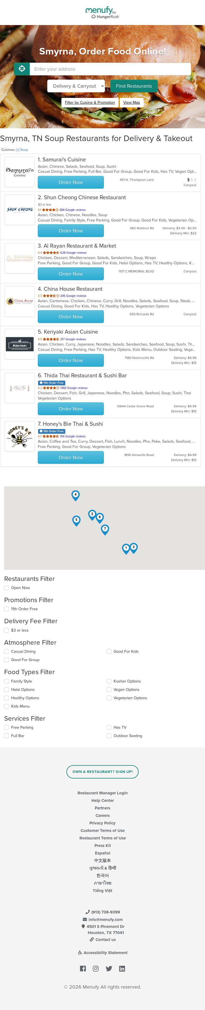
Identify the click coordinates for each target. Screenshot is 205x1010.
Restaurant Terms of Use (102, 838)
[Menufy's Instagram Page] (96, 969)
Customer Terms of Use (103, 830)
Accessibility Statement (103, 952)
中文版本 (102, 860)
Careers (103, 815)
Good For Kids (126, 651)
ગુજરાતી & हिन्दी (102, 868)
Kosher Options (127, 681)
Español (102, 853)
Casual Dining (23, 651)
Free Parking (22, 727)
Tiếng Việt (102, 890)
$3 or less (20, 630)
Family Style (21, 681)
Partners (102, 808)
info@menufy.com (102, 919)
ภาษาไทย (102, 883)
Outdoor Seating (128, 735)
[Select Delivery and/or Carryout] (76, 86)
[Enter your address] (110, 69)
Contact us (102, 939)
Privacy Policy (102, 823)
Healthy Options (25, 698)
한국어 (102, 875)
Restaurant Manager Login (103, 792)
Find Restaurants (134, 86)
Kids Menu (20, 706)
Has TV (120, 727)
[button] (126, 549)
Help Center (102, 800)
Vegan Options (126, 689)
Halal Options (23, 689)
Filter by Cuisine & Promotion (90, 102)
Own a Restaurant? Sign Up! (102, 772)
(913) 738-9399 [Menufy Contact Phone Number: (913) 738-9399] (102, 912)
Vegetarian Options (130, 698)
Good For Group (25, 659)
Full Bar (17, 735)
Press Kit (102, 845)
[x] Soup (22, 150)
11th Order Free (24, 609)
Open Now (20, 587)
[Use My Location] (22, 69)
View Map (131, 102)
